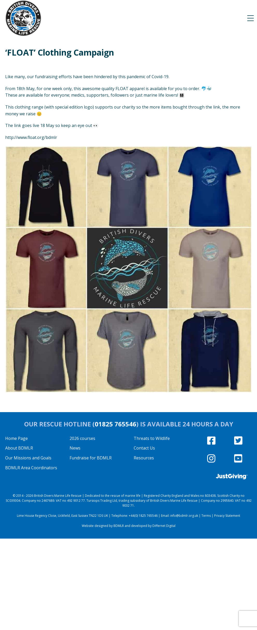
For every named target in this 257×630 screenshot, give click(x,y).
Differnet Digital (163, 526)
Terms (206, 515)
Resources (144, 458)
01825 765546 (115, 424)
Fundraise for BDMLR (91, 458)
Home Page (16, 438)
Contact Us (144, 448)
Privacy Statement (227, 515)
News (75, 448)
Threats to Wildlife (152, 438)
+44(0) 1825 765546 (143, 515)
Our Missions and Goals (28, 458)
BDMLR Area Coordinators (31, 468)
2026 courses (82, 438)
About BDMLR (19, 448)
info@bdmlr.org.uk (184, 515)
